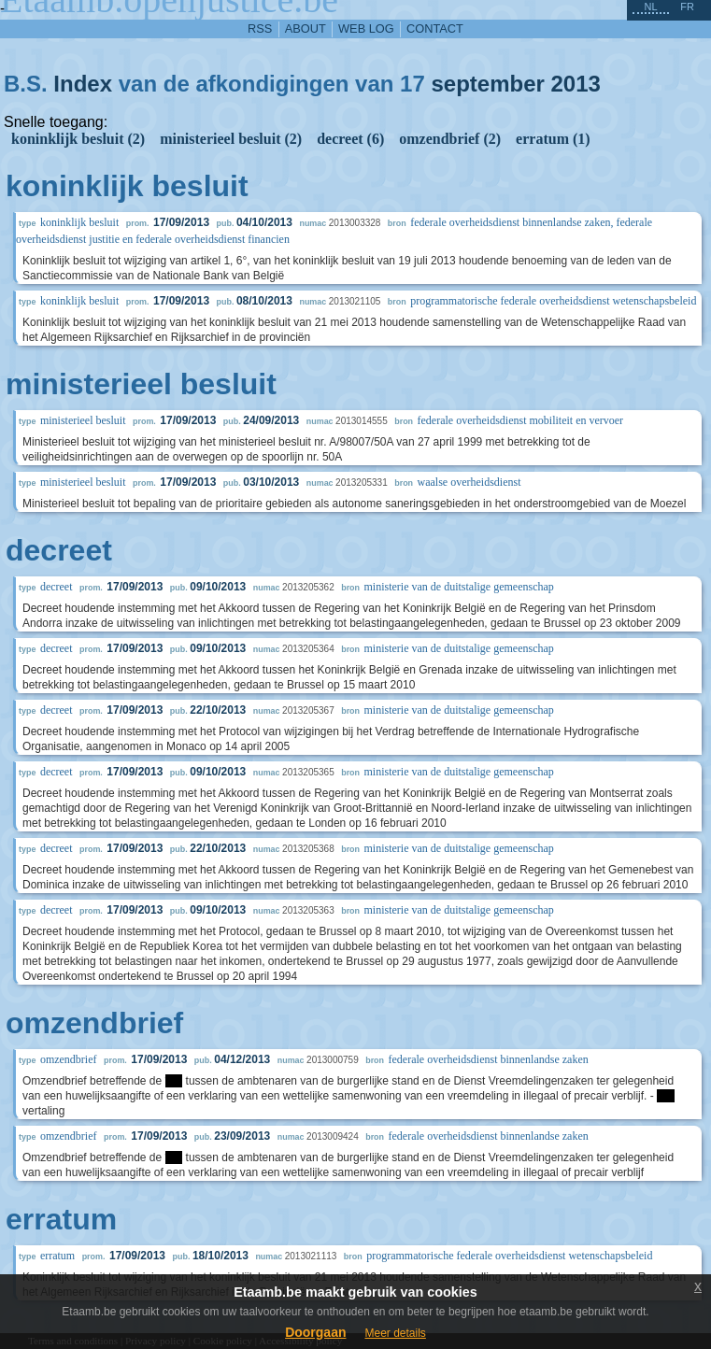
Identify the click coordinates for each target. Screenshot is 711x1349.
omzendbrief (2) (450, 139)
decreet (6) (350, 139)
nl (650, 6)
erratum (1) (553, 139)
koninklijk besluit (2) (78, 139)
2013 (576, 83)
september (487, 83)
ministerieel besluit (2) (231, 139)
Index (82, 83)
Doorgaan (315, 1332)
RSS (260, 28)
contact (434, 28)
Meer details (394, 1333)
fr (687, 6)
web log (366, 28)
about (305, 28)
